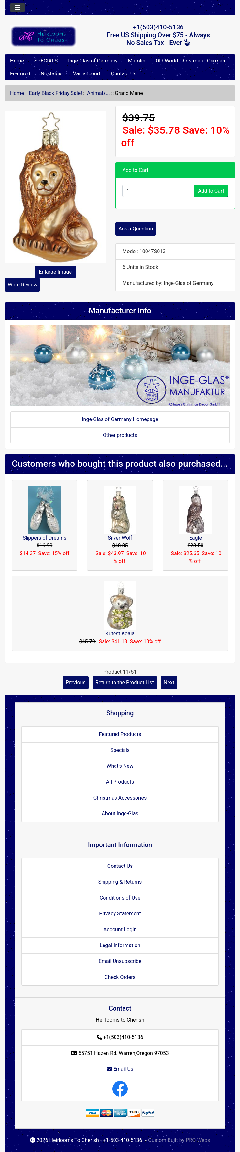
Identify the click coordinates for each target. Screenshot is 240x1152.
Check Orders (120, 977)
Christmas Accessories (120, 798)
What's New (119, 766)
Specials (120, 750)
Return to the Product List (124, 682)
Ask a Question (135, 229)
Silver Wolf (120, 538)
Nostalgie (52, 74)
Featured (20, 74)
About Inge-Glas (120, 814)
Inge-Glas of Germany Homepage (120, 419)
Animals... (98, 93)
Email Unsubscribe (120, 961)
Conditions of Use (120, 898)
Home (17, 61)
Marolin (137, 61)
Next (169, 682)
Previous (76, 682)
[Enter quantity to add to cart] (158, 191)
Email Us (120, 1069)
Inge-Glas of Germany (92, 61)
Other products (120, 435)
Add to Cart (211, 191)
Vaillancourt (87, 74)
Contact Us (123, 74)
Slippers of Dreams (44, 538)
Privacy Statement (120, 914)
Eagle (195, 538)
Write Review (22, 285)
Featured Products (120, 734)
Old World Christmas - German (190, 61)
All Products (120, 782)
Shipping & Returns (120, 882)
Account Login (120, 929)
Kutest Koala (120, 634)
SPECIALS (46, 61)
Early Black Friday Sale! (55, 93)
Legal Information (120, 945)
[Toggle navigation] (17, 7)
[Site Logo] (43, 36)
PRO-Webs (198, 1140)
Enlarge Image (55, 272)
